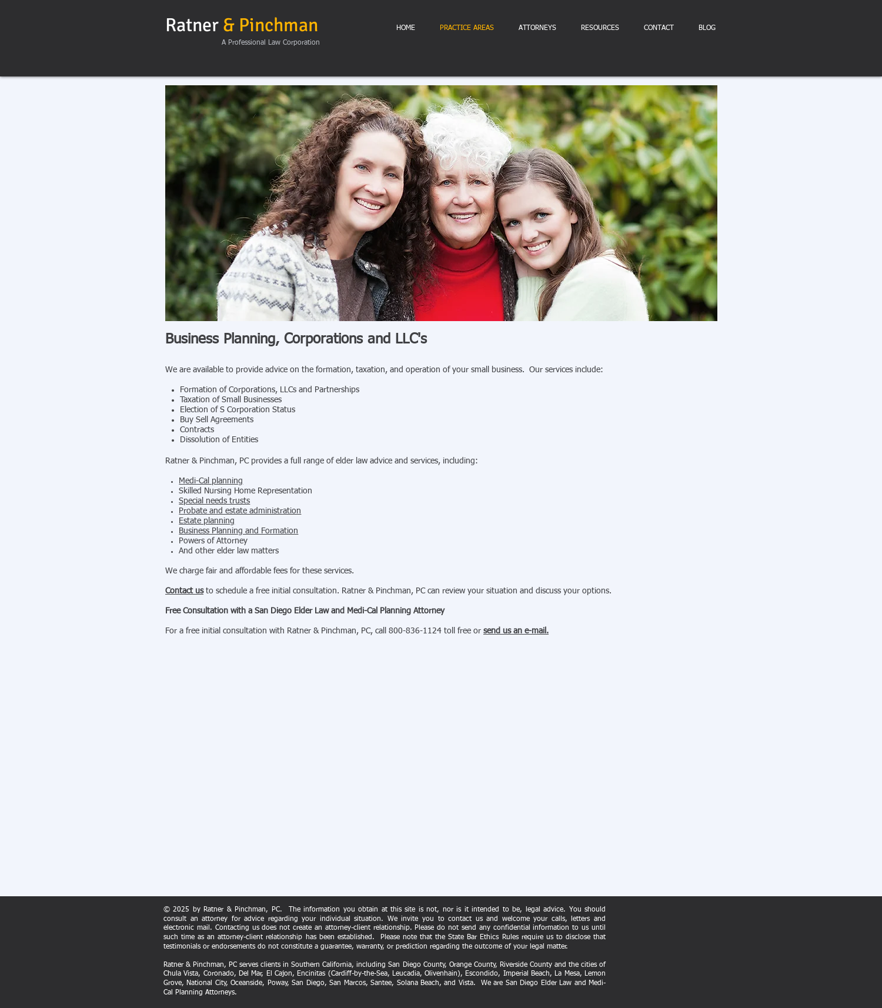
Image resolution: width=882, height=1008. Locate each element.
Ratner (241, 25)
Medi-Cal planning (211, 481)
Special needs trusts (214, 501)
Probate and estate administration (240, 511)
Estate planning (207, 521)
